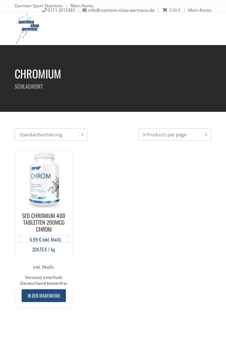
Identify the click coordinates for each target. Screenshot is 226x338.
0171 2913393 (61, 10)
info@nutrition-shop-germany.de (121, 10)
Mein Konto (81, 5)
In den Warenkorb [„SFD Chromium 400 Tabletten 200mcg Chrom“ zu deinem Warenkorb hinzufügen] (43, 296)
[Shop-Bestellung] (51, 134)
